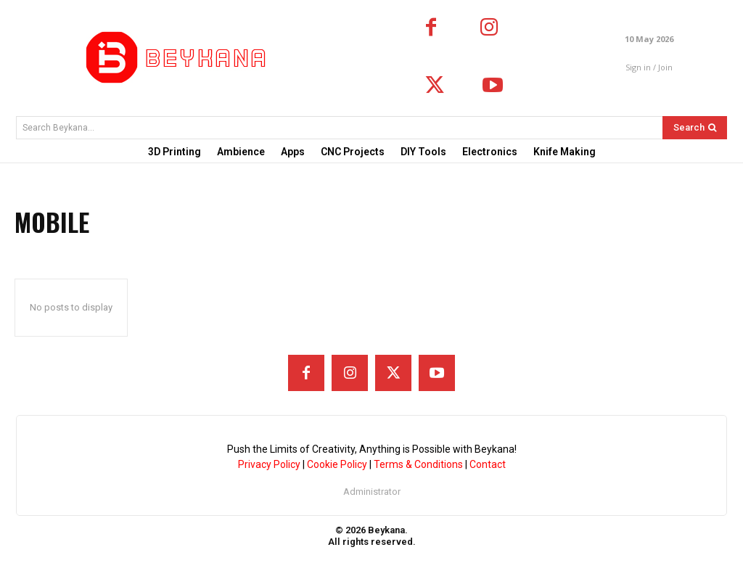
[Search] (694, 127)
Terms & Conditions (418, 464)
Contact (487, 464)
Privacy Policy (269, 464)
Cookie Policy (337, 464)
